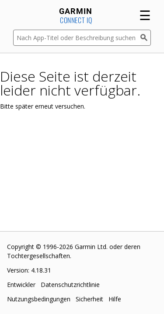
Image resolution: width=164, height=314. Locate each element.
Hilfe (114, 299)
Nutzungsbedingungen (38, 299)
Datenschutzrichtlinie (70, 284)
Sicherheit (89, 299)
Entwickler (21, 284)
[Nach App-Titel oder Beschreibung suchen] (76, 38)
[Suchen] (145, 38)
